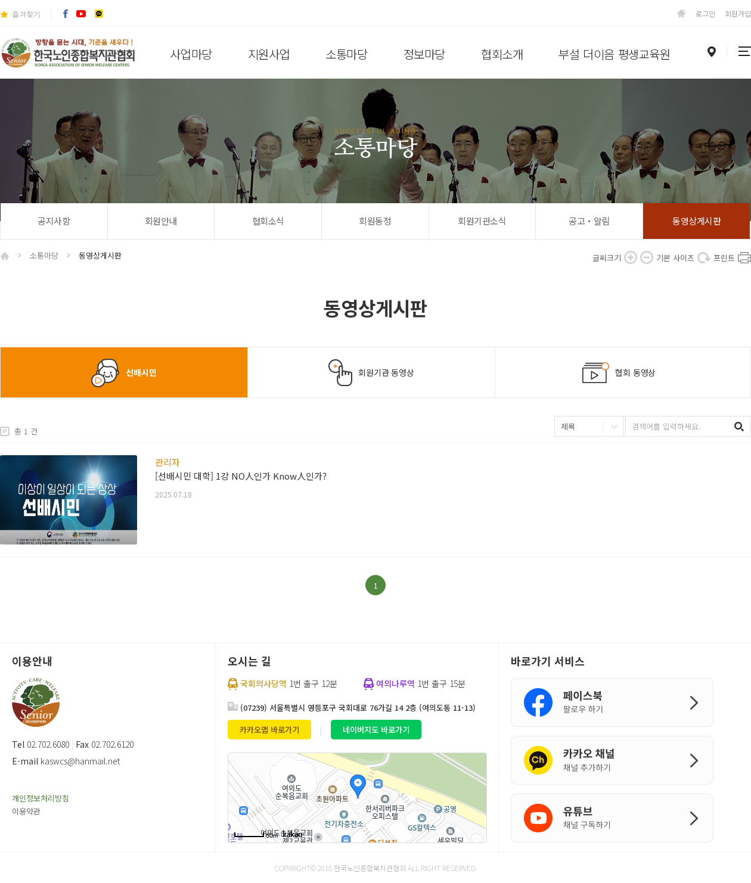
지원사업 (269, 54)
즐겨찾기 (26, 14)
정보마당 (424, 54)
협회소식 (268, 220)
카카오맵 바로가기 (269, 729)
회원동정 (375, 220)
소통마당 (346, 54)
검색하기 (740, 426)
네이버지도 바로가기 (376, 729)
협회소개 (502, 54)
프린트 (744, 257)
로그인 (705, 13)
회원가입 (738, 13)
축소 (646, 257)
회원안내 (161, 220)
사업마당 (191, 54)
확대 (630, 257)
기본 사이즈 (703, 257)
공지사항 (54, 220)
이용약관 (26, 811)
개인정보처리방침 (40, 798)
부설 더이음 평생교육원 (614, 54)
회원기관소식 (482, 220)
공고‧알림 (589, 220)
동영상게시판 (696, 220)
